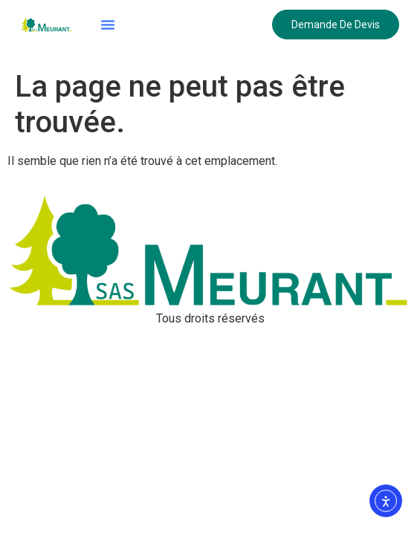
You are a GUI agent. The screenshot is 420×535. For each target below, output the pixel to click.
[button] (108, 24)
